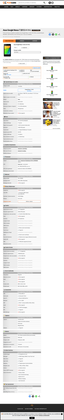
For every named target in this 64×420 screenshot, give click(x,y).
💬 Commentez (24, 47)
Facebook (52, 3)
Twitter (53, 34)
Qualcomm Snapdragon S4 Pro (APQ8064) (29, 160)
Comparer (24, 6)
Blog (12, 6)
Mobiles (18, 6)
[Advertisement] (32, 18)
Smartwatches (48, 6)
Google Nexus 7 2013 (29, 90)
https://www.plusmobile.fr (10, 3)
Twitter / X (49, 3)
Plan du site (20, 408)
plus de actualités (56, 128)
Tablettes (57, 6)
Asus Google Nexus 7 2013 (52, 69)
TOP (32, 406)
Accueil (6, 6)
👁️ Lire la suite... (22, 63)
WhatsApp (56, 34)
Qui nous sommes (29, 408)
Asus (19, 99)
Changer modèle (17, 50)
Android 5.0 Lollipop (22, 151)
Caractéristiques (9, 40)
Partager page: (59, 34)
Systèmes (39, 6)
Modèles (22, 40)
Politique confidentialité (40, 408)
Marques (32, 6)
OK (32, 418)
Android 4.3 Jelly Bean (22, 148)
